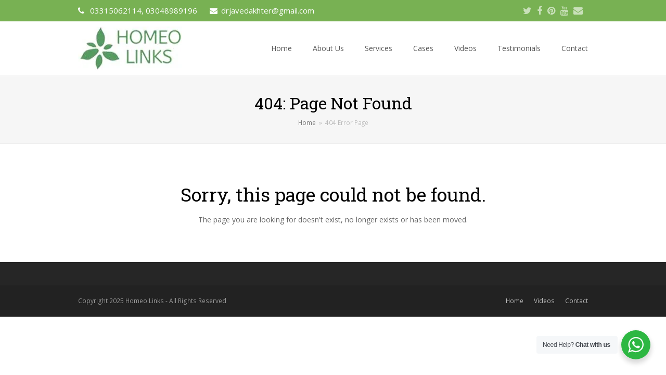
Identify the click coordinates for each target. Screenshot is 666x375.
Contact (576, 300)
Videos (544, 300)
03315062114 (116, 10)
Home (514, 300)
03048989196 (171, 10)
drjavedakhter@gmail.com (267, 10)
